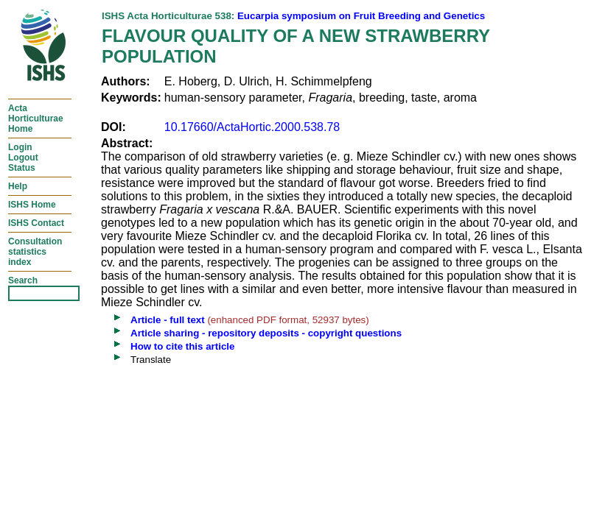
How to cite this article (182, 346)
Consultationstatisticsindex (35, 251)
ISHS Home (32, 204)
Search (23, 280)
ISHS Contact (36, 223)
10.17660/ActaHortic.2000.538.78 (252, 127)
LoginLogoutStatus (23, 157)
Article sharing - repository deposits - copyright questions (266, 333)
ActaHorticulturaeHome (35, 118)
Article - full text (167, 319)
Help (17, 186)
